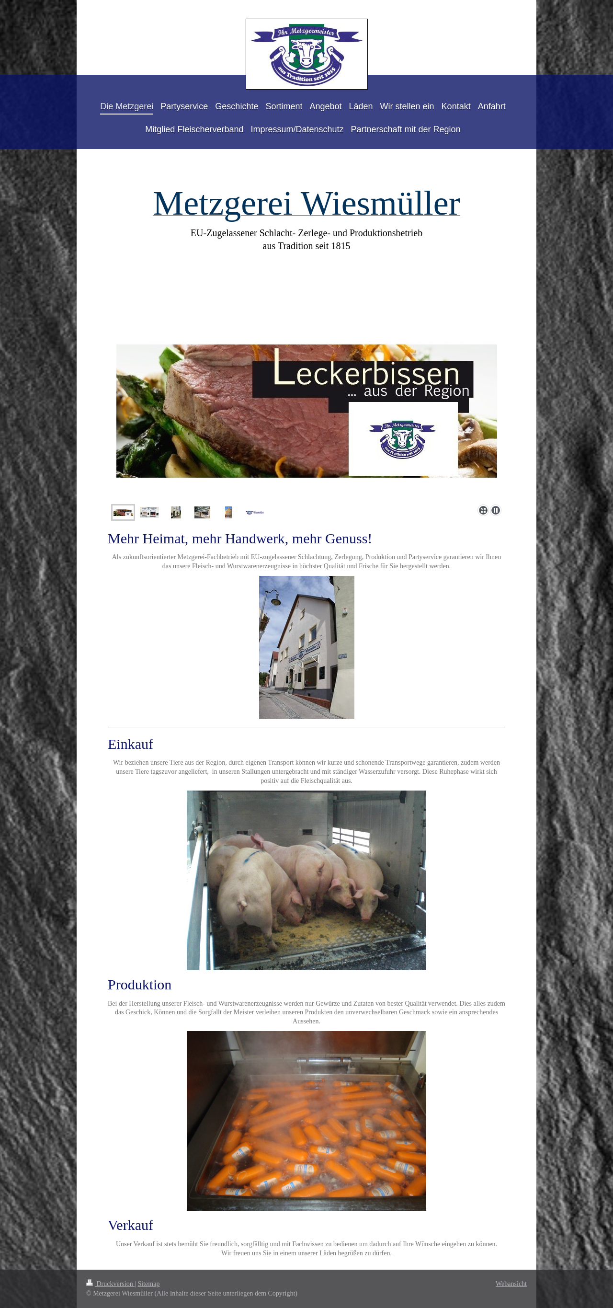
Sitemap (149, 1283)
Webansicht (511, 1283)
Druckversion (110, 1283)
